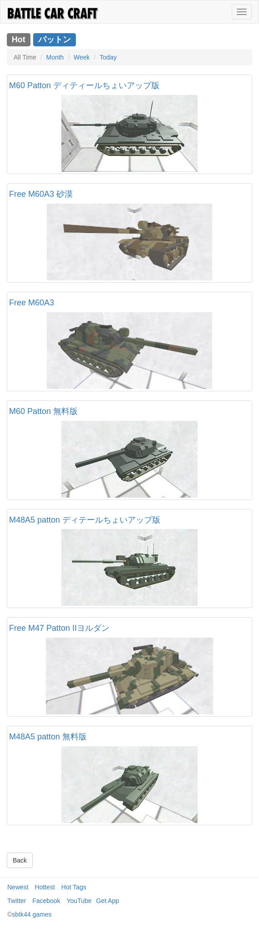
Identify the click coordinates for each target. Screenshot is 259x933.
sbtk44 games (31, 914)
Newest (18, 887)
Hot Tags (73, 887)
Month (55, 57)
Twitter (16, 900)
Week (82, 57)
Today (108, 57)
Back (20, 860)
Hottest (45, 887)
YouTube (79, 900)
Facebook (46, 900)
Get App (108, 900)
